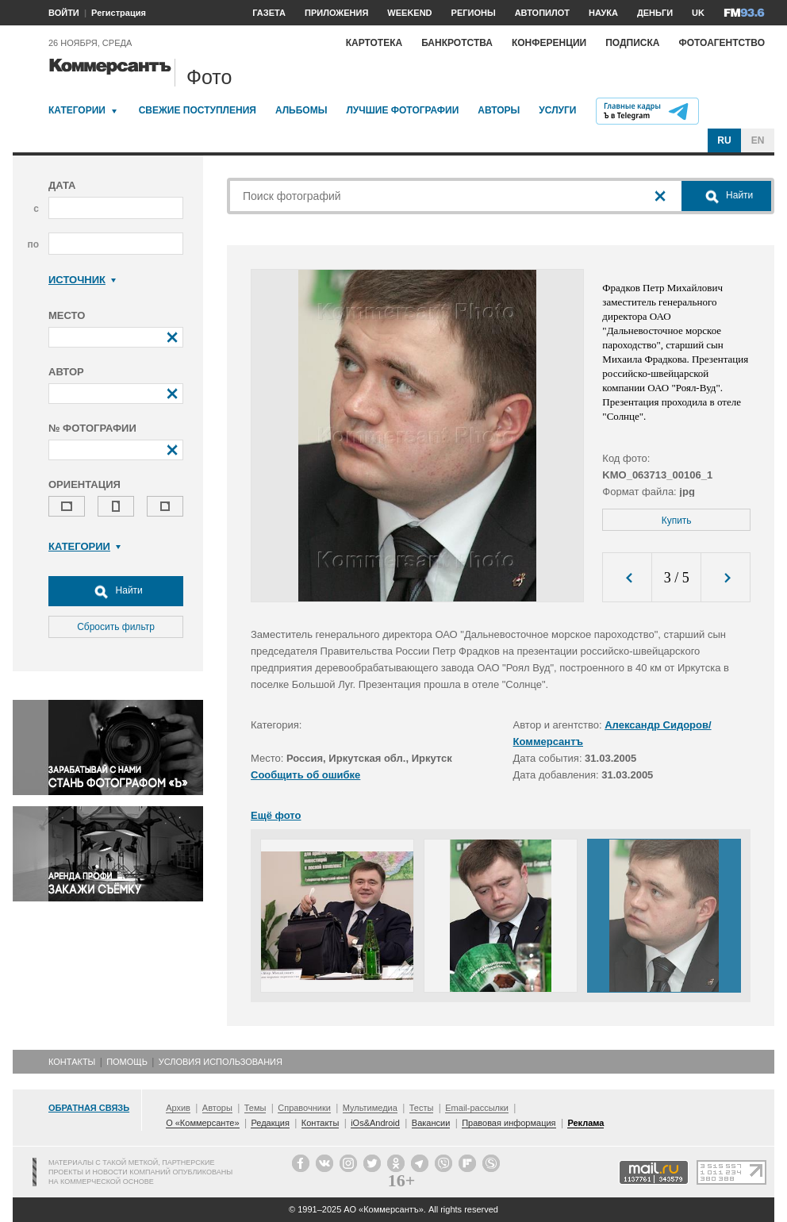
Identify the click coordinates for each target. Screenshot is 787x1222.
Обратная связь (88, 1107)
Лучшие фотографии (402, 110)
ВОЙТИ (63, 12)
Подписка (632, 42)
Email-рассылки (477, 1107)
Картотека (374, 42)
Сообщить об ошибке (305, 775)
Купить (677, 520)
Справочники (304, 1107)
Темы (255, 1107)
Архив (178, 1107)
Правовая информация (508, 1123)
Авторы (499, 110)
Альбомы (301, 110)
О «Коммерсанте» (202, 1123)
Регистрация (118, 12)
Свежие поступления (197, 110)
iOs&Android (375, 1123)
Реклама (585, 1123)
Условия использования (220, 1061)
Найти (116, 591)
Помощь (127, 1061)
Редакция (270, 1123)
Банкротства (457, 42)
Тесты (421, 1107)
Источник (82, 280)
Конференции (549, 42)
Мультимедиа (370, 1107)
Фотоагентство (721, 42)
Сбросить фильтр (116, 626)
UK (698, 12)
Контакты (71, 1061)
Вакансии (431, 1123)
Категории (77, 110)
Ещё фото (276, 815)
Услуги (557, 110)
